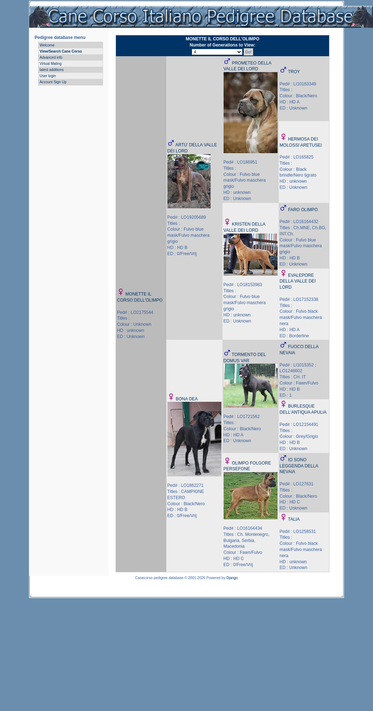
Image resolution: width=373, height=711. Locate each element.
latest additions (52, 70)
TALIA (294, 519)
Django (232, 578)
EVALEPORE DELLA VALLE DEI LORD (298, 281)
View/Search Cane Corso (61, 51)
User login (48, 76)
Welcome (47, 45)
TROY (294, 71)
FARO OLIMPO (303, 209)
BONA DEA (187, 398)
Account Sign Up (53, 82)
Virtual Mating (51, 64)
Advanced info (51, 57)
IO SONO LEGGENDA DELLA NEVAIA (299, 466)
